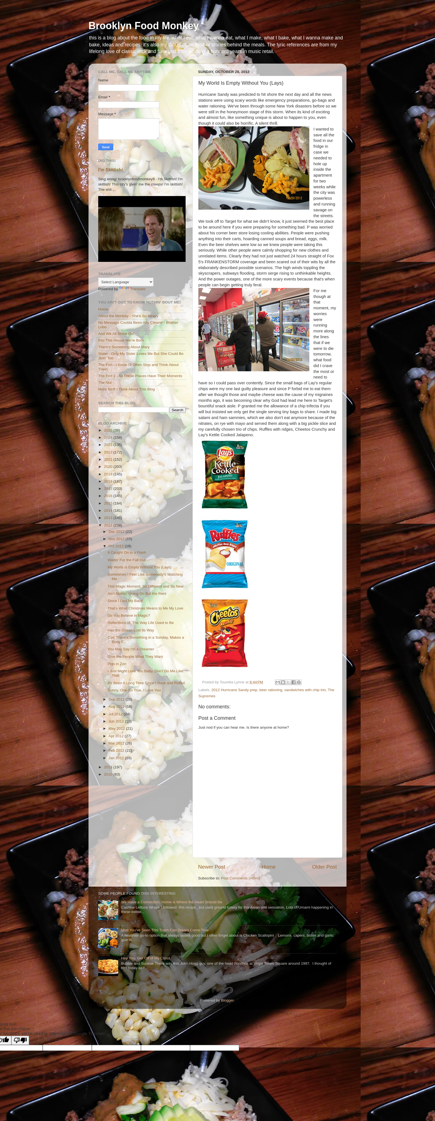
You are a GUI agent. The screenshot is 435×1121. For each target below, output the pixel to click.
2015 (108, 503)
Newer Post (211, 867)
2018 (108, 481)
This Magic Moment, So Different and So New (146, 586)
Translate (132, 289)
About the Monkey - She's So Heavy (128, 316)
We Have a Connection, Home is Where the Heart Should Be (171, 902)
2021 (108, 459)
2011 (108, 767)
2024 (108, 437)
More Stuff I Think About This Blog (126, 389)
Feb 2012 (116, 750)
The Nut (105, 382)
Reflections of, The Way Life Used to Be (141, 623)
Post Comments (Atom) (240, 878)
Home (268, 867)
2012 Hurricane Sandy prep (234, 690)
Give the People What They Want (135, 656)
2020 (108, 467)
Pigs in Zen (117, 664)
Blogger (227, 1000)
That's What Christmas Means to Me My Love (145, 608)
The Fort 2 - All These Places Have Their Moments (140, 376)
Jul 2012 (116, 714)
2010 (108, 774)
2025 (108, 430)
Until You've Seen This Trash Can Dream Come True (164, 930)
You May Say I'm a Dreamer (131, 649)
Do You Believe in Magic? (129, 615)
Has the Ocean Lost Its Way (131, 630)
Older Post (324, 867)
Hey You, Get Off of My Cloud (145, 958)
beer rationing (270, 690)
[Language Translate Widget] (125, 282)
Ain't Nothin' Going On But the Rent (137, 593)
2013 (108, 518)
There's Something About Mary (124, 347)
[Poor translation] (20, 1040)
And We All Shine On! (116, 334)
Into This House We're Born (121, 340)
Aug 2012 (117, 706)
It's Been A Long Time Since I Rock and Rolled (146, 683)
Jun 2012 (116, 721)
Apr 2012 (116, 736)
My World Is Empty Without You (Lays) (139, 567)
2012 (108, 525)
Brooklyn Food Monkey (143, 25)
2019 (108, 474)
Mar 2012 (116, 743)
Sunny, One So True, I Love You (134, 690)
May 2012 (117, 728)
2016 (108, 496)
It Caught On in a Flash (127, 552)
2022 (108, 452)
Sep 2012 (117, 699)
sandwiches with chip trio (305, 690)
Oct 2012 (116, 546)
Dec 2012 (117, 532)
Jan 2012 (116, 758)
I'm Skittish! (110, 169)
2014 (108, 510)
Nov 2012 (117, 539)
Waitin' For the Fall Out (127, 560)
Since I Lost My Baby (125, 601)
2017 (108, 488)
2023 (108, 445)
